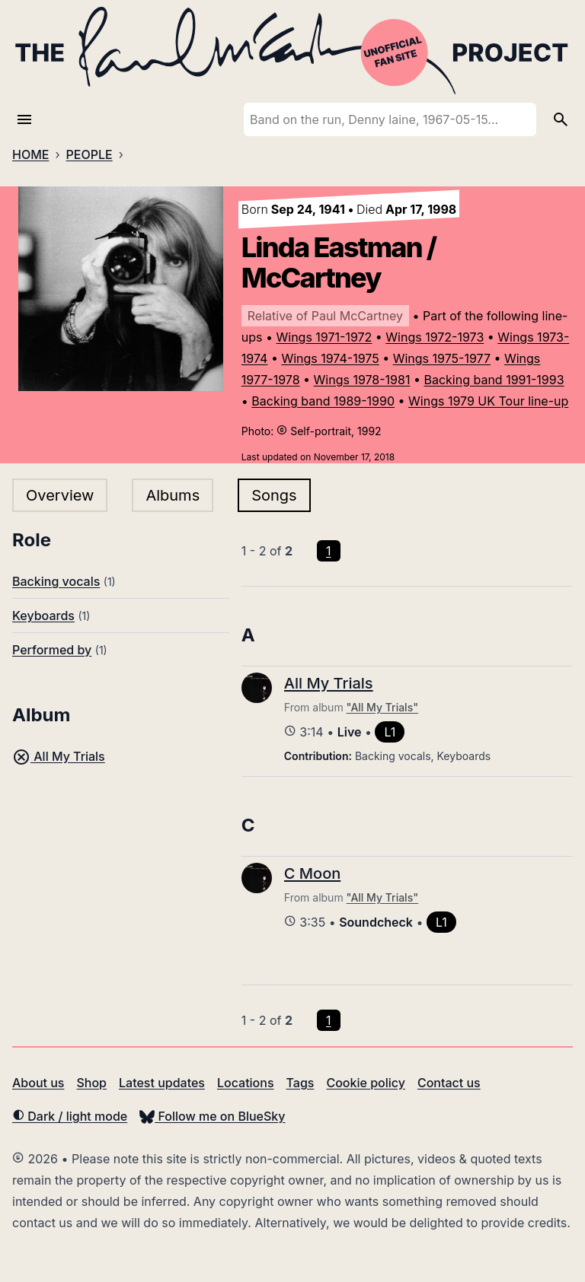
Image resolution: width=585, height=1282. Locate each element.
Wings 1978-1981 (362, 379)
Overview (60, 495)
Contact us (449, 1082)
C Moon (312, 873)
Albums (172, 495)
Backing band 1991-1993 (494, 379)
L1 (389, 732)
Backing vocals (56, 581)
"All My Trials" (382, 707)
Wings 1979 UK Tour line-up (488, 401)
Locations (245, 1082)
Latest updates (162, 1082)
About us (38, 1082)
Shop (91, 1082)
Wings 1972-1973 (434, 337)
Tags (300, 1082)
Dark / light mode (69, 1116)
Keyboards (43, 615)
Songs (273, 495)
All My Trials (58, 756)
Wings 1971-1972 (324, 337)
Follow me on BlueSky (212, 1116)
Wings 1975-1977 (442, 358)
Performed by (51, 649)
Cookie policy (365, 1082)
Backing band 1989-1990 (323, 401)
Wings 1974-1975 (330, 358)
